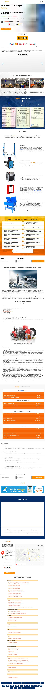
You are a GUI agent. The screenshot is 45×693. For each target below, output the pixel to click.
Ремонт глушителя (13, 642)
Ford (23, 683)
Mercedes (12, 685)
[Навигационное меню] (2, 1)
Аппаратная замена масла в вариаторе (17, 591)
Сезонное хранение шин (14, 679)
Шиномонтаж (12, 675)
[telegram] (40, 1)
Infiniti (35, 683)
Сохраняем (6, 22)
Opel (28, 685)
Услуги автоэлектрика (12, 626)
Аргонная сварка (12, 667)
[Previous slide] (3, 63)
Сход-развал (11, 651)
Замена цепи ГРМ (12, 620)
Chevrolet (10, 683)
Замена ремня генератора (14, 624)
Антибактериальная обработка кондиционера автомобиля (21, 607)
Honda (27, 683)
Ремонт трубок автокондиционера (16, 603)
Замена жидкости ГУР (13, 649)
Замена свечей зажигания (14, 585)
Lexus (4, 685)
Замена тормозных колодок (15, 638)
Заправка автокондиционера (15, 602)
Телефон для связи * (20, 258)
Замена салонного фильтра (14, 587)
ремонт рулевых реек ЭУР (8, 311)
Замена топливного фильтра (15, 593)
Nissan (21, 685)
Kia (38, 683)
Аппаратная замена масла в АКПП (16, 590)
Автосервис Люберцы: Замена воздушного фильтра (19, 583)
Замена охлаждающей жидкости (15, 596)
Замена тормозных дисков (14, 636)
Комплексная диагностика (14, 611)
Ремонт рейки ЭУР (13, 654)
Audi (2, 683)
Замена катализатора (13, 644)
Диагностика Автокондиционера (16, 600)
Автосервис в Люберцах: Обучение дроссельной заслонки (21, 661)
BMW (6, 683)
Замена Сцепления (13, 671)
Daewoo (19, 683)
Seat (41, 685)
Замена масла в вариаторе (14, 588)
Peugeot (33, 685)
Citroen (15, 683)
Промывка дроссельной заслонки (16, 663)
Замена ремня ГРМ (13, 619)
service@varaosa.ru (11, 559)
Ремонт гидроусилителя (14, 648)
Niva (25, 685)
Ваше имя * (3, 258)
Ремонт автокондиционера (14, 605)
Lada (42, 683)
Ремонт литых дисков (13, 677)
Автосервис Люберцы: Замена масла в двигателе (19, 582)
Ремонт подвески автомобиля (15, 632)
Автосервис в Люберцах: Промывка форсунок (18, 658)
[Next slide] (42, 63)
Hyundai (31, 683)
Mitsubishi (17, 685)
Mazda (8, 685)
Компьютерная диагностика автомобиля (17, 613)
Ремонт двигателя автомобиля (15, 617)
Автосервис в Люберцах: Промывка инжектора (18, 660)
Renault (37, 685)
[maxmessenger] (42, 1)
